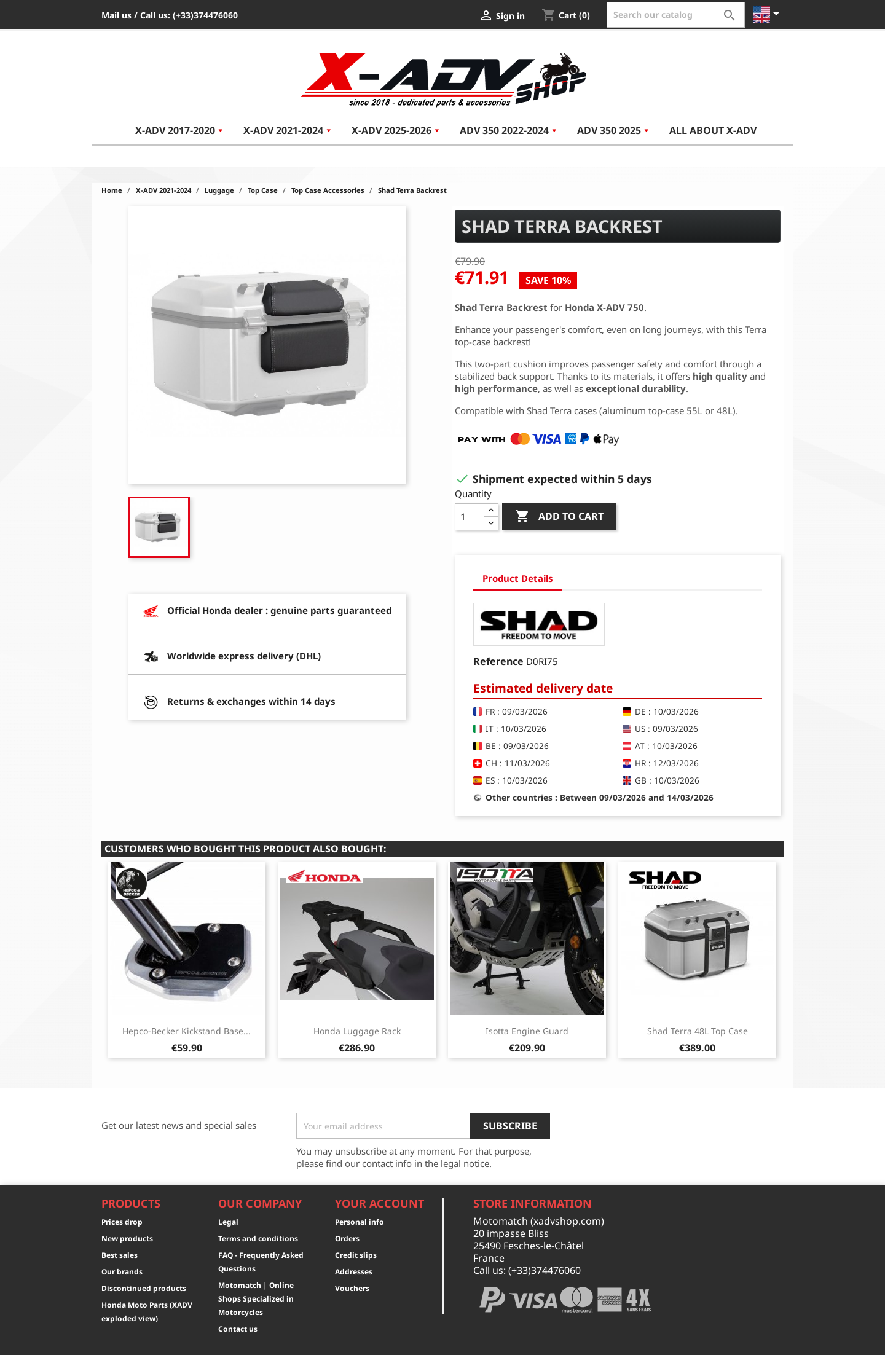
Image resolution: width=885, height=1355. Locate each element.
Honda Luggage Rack (357, 1031)
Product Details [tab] (517, 578)
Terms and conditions (258, 1238)
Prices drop (122, 1222)
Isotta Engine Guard (527, 1031)
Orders (347, 1238)
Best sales (119, 1255)
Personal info (359, 1222)
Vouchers (352, 1288)
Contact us (238, 1329)
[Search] (676, 15)
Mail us (116, 15)
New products (127, 1238)
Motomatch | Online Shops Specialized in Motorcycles (256, 1299)
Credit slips (356, 1255)
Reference (498, 661)
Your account (379, 1203)
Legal (228, 1222)
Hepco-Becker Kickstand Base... (186, 1031)
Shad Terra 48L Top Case (697, 1031)
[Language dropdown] (768, 14)
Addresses (353, 1272)
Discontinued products (143, 1288)
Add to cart (559, 517)
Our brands (122, 1272)
